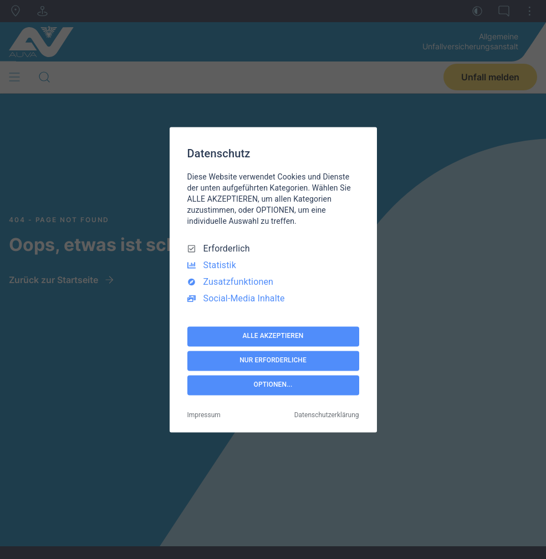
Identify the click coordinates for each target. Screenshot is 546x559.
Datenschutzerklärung (326, 415)
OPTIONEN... (273, 385)
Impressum (204, 415)
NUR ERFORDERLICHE (273, 361)
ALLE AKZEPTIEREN (273, 336)
